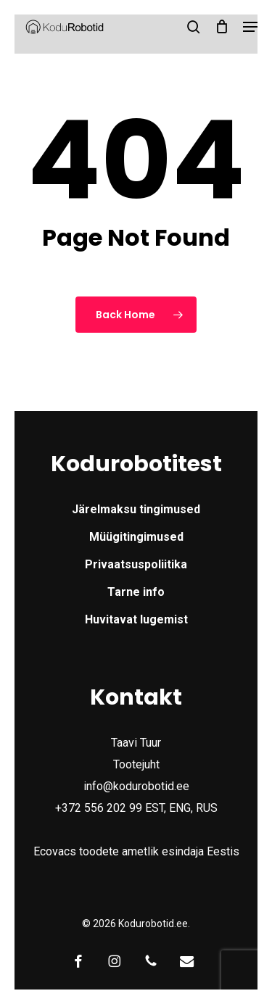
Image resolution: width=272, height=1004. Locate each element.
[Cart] (221, 27)
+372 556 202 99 (98, 808)
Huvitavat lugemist (136, 619)
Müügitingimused (136, 537)
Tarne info (136, 592)
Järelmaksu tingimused (136, 509)
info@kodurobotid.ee (136, 786)
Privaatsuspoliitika (136, 564)
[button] (251, 27)
